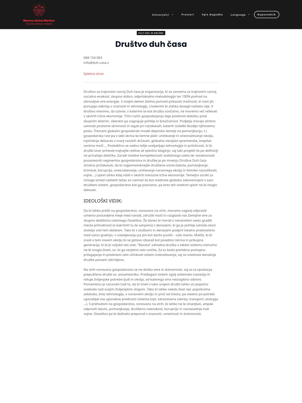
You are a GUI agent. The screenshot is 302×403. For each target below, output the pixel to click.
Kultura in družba (151, 33)
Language (242, 14)
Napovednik (266, 14)
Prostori (187, 14)
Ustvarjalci (165, 14)
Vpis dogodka (212, 14)
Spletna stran (94, 73)
